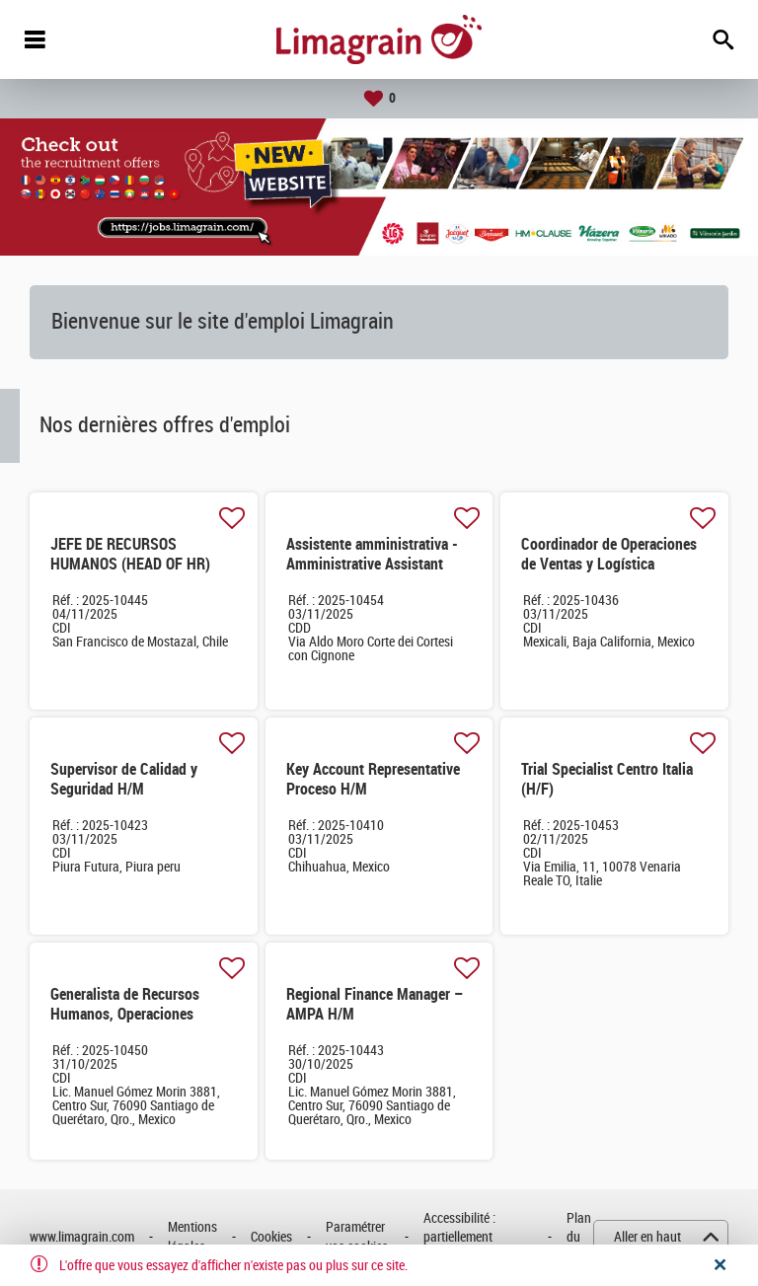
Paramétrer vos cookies (357, 1237)
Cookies (271, 1237)
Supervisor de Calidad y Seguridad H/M (123, 779)
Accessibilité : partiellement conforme (459, 1237)
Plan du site (579, 1237)
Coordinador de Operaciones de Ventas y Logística (609, 554)
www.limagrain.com (82, 1237)
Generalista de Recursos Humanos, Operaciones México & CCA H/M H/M (125, 1014)
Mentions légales (192, 1237)
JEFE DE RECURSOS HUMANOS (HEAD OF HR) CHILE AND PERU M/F (130, 564)
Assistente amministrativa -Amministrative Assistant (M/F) (372, 564)
